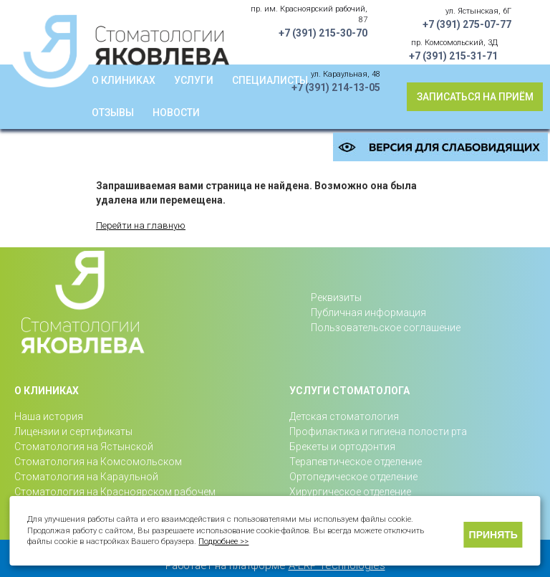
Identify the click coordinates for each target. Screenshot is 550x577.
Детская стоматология (344, 416)
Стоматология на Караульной (86, 476)
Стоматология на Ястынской (83, 446)
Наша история (48, 416)
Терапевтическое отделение (355, 461)
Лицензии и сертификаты (73, 431)
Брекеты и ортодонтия (342, 446)
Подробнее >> (223, 541)
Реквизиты (336, 297)
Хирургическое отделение (350, 491)
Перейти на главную (140, 225)
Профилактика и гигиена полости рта (378, 431)
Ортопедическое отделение (353, 476)
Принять (493, 534)
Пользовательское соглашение (385, 327)
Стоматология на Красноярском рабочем (115, 491)
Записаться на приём (475, 96)
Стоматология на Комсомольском (98, 461)
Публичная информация (368, 312)
